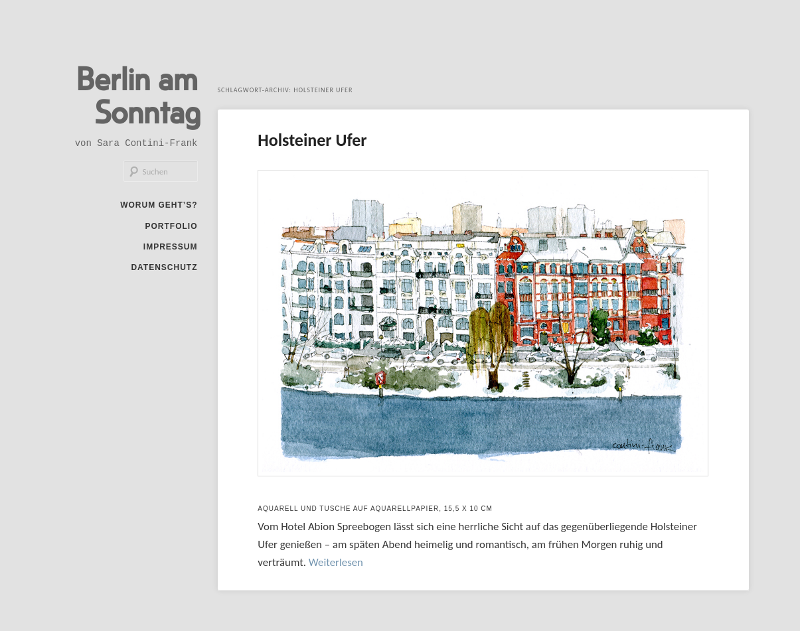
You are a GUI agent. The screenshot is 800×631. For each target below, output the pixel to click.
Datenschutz (164, 267)
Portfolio (171, 226)
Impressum (170, 246)
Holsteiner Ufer (312, 140)
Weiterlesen (336, 562)
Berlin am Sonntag (138, 94)
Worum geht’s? (158, 205)
